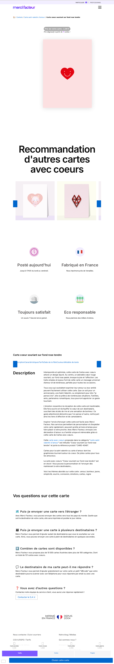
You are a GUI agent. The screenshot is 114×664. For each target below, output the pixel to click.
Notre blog (63, 635)
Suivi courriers (34, 635)
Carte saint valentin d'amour (34, 17)
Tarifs (41, 362)
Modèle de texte (72, 362)
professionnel (93, 2)
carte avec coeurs (57, 440)
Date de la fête (50, 362)
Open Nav (100, 6)
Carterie (19, 17)
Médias (73, 635)
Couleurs (61, 362)
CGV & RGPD (18, 640)
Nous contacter (20, 635)
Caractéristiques (31, 362)
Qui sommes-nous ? (67, 640)
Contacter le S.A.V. (26, 597)
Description (19, 362)
